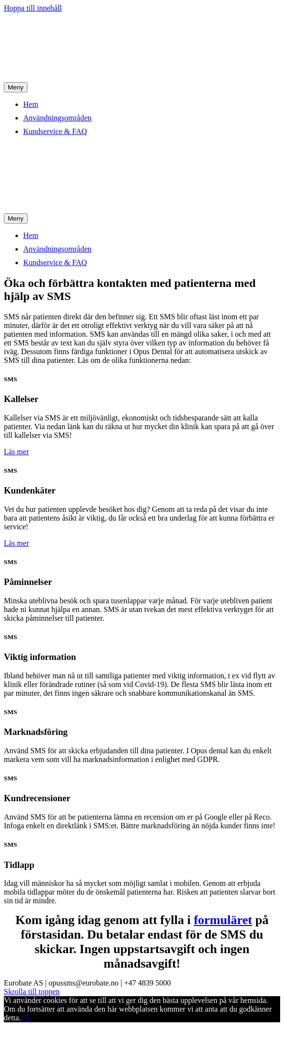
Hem (30, 104)
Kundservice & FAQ (55, 131)
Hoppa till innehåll (33, 8)
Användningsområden (57, 118)
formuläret (223, 920)
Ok (25, 1018)
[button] (16, 452)
